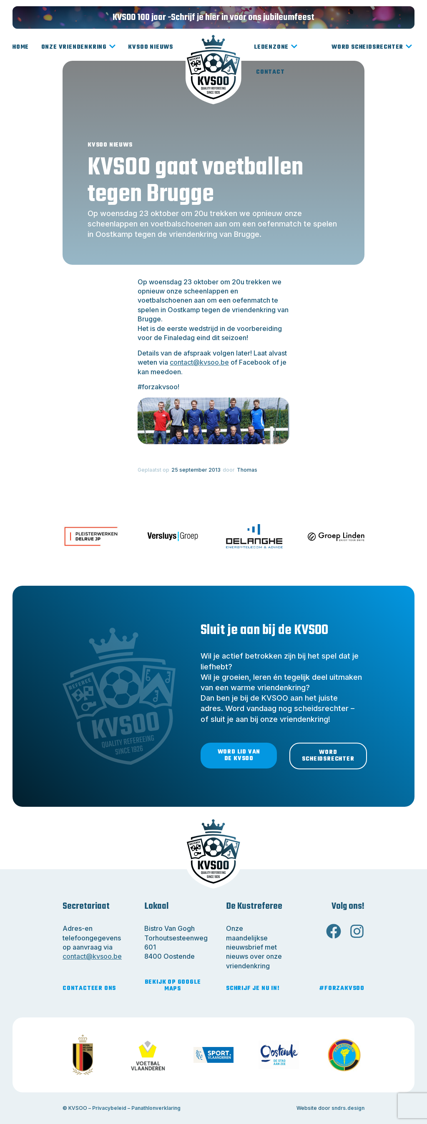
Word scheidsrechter (372, 47)
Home (21, 47)
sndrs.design (348, 1108)
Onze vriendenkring (78, 47)
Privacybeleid (109, 1108)
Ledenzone (276, 47)
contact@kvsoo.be (199, 362)
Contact (270, 72)
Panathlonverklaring (156, 1108)
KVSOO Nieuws (150, 47)
